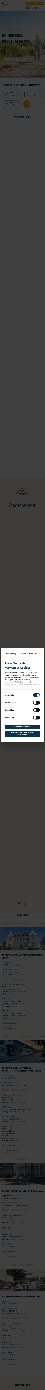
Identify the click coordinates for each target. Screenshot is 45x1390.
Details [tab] (23, 654)
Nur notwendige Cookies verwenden (22, 734)
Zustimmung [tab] (10, 654)
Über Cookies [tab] (35, 654)
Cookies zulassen (22, 727)
